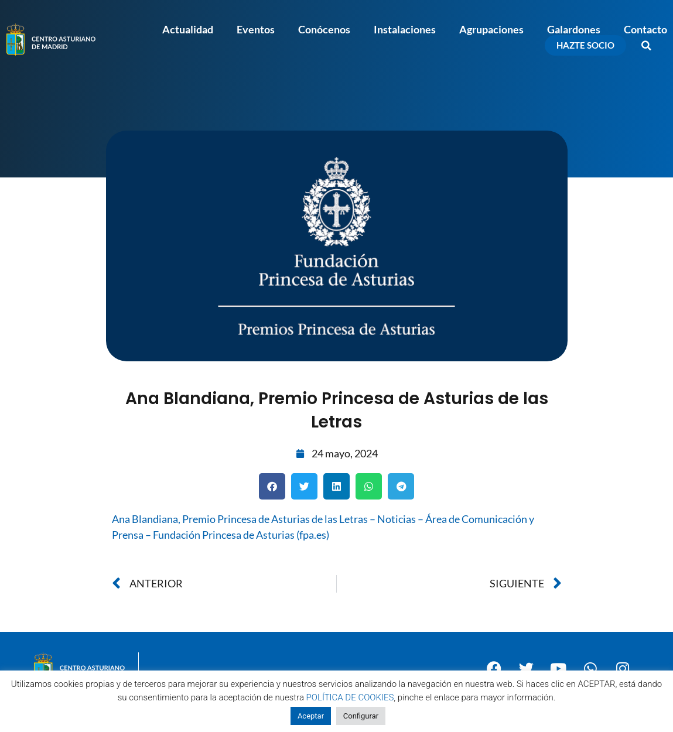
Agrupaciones (491, 29)
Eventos (256, 29)
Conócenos (324, 29)
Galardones (573, 29)
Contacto (645, 29)
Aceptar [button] (311, 716)
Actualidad (187, 29)
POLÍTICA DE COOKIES (350, 697)
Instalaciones (405, 29)
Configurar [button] (360, 716)
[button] (646, 45)
